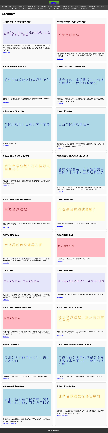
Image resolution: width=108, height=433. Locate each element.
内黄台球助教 (74, 6)
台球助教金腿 (60, 226)
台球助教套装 (60, 192)
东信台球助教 (92, 6)
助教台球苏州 (40, 8)
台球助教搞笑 (6, 145)
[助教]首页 (4, 6)
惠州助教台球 (6, 378)
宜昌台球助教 (6, 185)
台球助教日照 (74, 8)
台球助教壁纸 (60, 103)
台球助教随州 (60, 261)
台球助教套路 (83, 8)
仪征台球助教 (12, 6)
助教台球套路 (60, 59)
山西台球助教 (60, 148)
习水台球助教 (6, 300)
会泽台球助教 (48, 8)
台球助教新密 (83, 6)
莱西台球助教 (57, 8)
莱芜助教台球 (31, 8)
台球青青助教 (21, 6)
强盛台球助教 (6, 337)
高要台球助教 (22, 8)
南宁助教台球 (66, 8)
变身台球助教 (60, 335)
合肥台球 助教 (6, 52)
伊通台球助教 (60, 378)
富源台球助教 (6, 227)
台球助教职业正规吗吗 (46, 6)
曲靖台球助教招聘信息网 (63, 415)
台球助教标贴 (57, 6)
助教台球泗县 (92, 8)
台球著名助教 (6, 263)
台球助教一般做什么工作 (33, 6)
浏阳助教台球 (65, 6)
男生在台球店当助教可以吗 (9, 423)
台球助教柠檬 (60, 297)
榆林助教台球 (6, 102)
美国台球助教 (100, 6)
